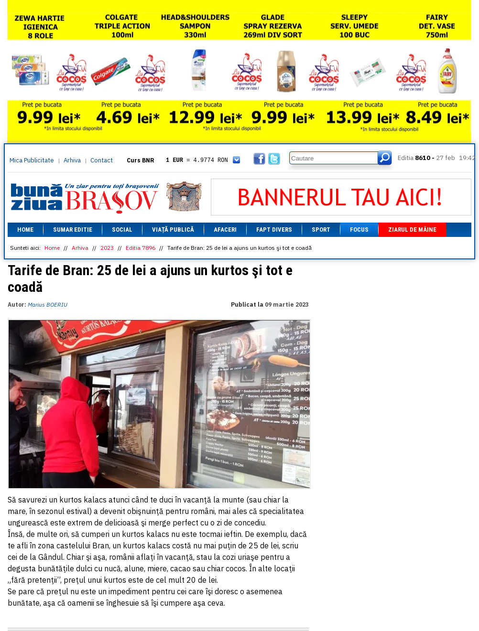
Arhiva (72, 160)
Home (25, 229)
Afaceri (225, 229)
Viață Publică (173, 229)
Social (122, 229)
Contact (101, 160)
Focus (359, 229)
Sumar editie (72, 229)
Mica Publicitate (32, 160)
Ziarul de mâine (412, 229)
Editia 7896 (140, 247)
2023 (107, 247)
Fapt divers (274, 229)
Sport (321, 229)
